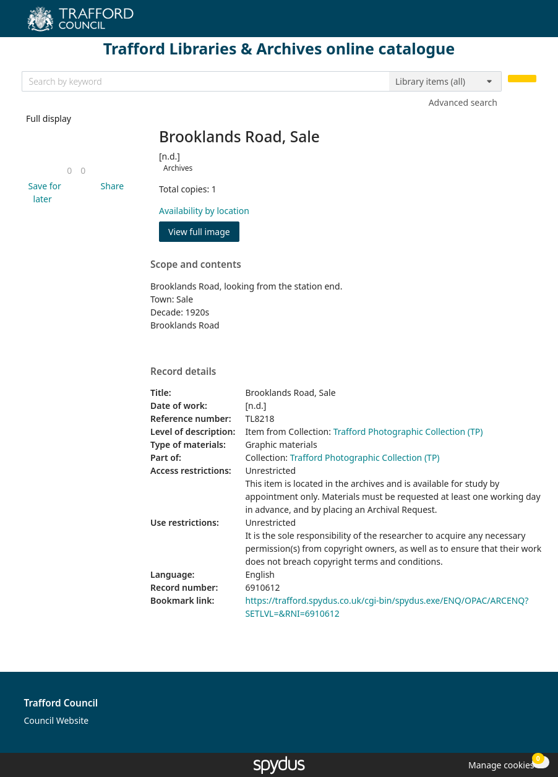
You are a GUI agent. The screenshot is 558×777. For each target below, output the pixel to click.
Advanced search (463, 102)
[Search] (522, 79)
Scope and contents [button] (195, 264)
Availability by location (204, 211)
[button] (42, 192)
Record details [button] (183, 371)
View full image (199, 232)
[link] (69, 170)
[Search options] (445, 81)
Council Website (56, 720)
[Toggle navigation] (529, 23)
